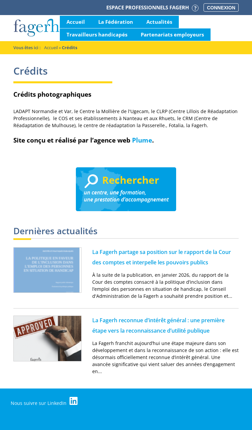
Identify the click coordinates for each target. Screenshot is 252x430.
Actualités (159, 21)
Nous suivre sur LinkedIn (44, 401)
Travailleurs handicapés (97, 34)
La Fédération (115, 21)
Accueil (76, 21)
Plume (142, 140)
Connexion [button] (221, 7)
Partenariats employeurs (172, 34)
